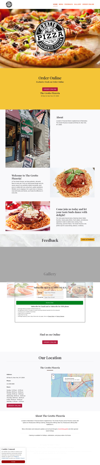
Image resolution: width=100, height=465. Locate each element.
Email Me (40, 297)
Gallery (77, 4)
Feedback (68, 4)
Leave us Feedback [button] (87, 239)
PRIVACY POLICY (20, 458)
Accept (13, 461)
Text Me (40, 292)
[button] (72, 383)
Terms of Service (60, 316)
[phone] (53, 293)
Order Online (88, 4)
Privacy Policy (51, 316)
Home (55, 4)
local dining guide (63, 429)
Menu (61, 4)
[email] (53, 297)
